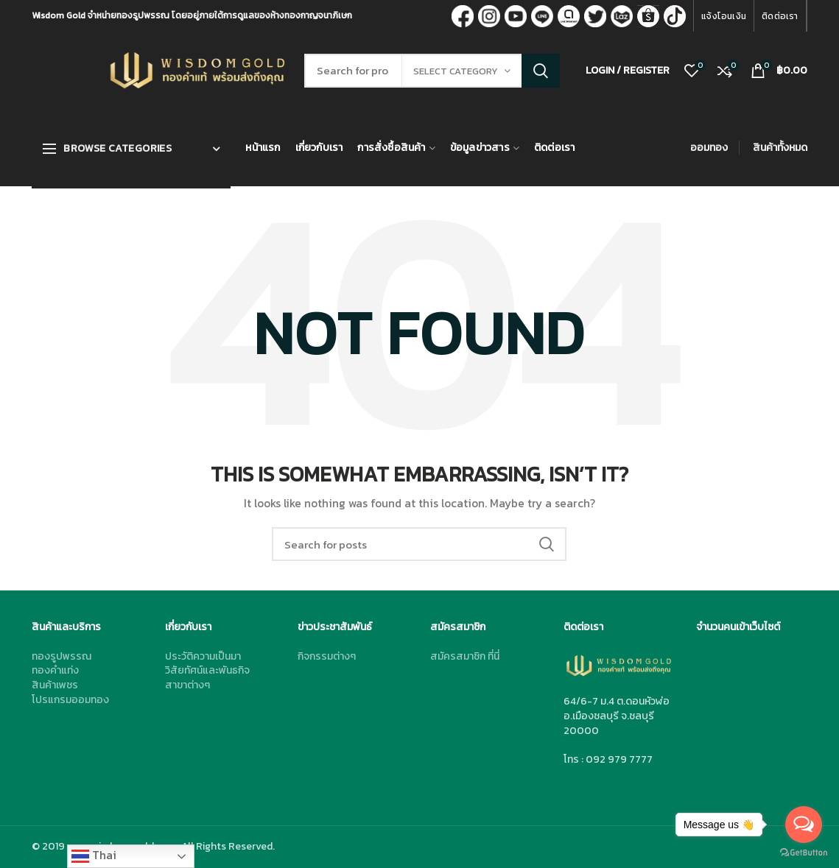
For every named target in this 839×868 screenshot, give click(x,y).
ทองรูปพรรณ (61, 656)
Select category (455, 71)
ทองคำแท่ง (55, 670)
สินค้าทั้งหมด (780, 147)
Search (541, 71)
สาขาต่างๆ (187, 685)
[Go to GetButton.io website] (803, 853)
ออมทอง (709, 147)
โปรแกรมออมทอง (70, 700)
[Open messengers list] (803, 824)
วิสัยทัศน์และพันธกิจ (207, 670)
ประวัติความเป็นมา (203, 656)
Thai (93, 855)
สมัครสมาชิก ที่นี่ (464, 656)
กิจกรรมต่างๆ (327, 656)
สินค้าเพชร (55, 685)
